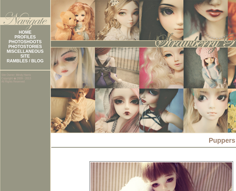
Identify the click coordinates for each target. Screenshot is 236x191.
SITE (25, 56)
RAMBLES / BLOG (25, 61)
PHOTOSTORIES (25, 46)
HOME (25, 32)
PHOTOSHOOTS (25, 42)
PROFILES (25, 37)
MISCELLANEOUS (25, 51)
